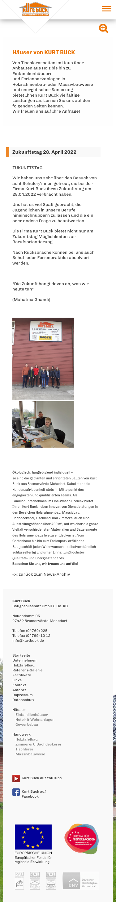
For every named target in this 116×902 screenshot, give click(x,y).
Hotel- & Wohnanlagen (34, 719)
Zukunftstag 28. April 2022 (44, 152)
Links (17, 680)
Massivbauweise (30, 754)
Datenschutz (23, 700)
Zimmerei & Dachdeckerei (38, 744)
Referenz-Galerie (27, 670)
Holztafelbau (23, 665)
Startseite (21, 655)
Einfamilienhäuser (31, 714)
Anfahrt (19, 690)
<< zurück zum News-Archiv (41, 574)
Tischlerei (24, 749)
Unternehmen (24, 660)
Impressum (22, 695)
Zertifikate (21, 675)
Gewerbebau (26, 724)
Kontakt (19, 685)
